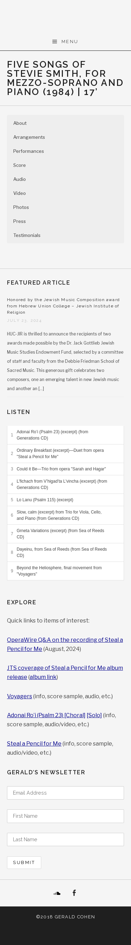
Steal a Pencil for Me (34, 743)
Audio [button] (19, 179)
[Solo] (94, 715)
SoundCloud (57, 893)
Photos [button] (21, 207)
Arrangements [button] (29, 137)
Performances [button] (28, 151)
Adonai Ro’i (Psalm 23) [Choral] (46, 715)
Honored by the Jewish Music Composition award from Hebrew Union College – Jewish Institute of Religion (63, 306)
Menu (70, 41)
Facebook (74, 893)
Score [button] (19, 165)
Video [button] (19, 193)
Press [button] (19, 221)
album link (43, 677)
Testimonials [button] (27, 235)
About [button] (20, 123)
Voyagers (19, 696)
